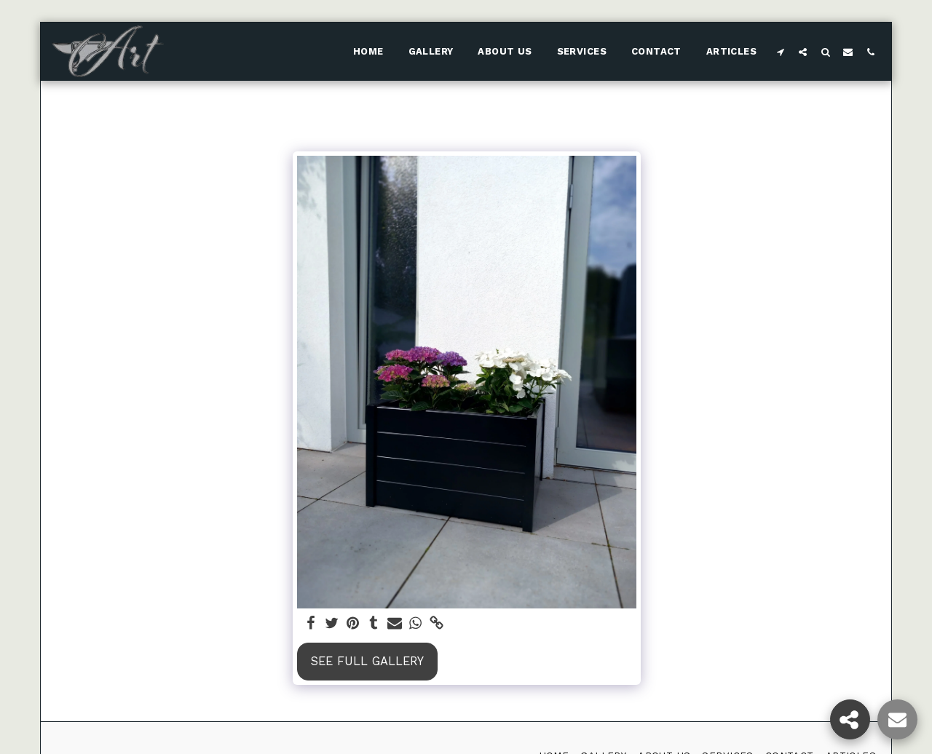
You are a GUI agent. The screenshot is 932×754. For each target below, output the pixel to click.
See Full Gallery (367, 661)
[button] (780, 52)
